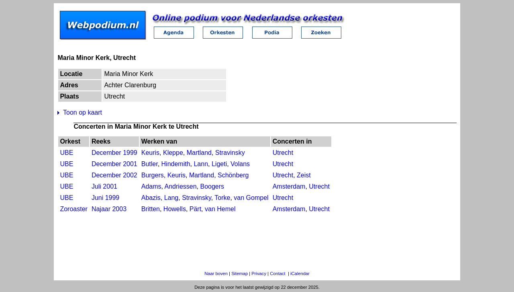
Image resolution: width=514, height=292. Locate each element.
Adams (151, 186)
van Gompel (251, 197)
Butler (149, 163)
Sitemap (239, 273)
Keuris (150, 152)
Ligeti (219, 163)
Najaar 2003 (109, 209)
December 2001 (114, 163)
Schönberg (233, 175)
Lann (201, 163)
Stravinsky (230, 152)
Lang (171, 197)
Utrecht (283, 152)
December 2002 (114, 175)
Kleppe (173, 152)
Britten (150, 209)
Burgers (152, 175)
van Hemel (220, 209)
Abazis (151, 197)
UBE (66, 152)
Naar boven (216, 273)
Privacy (258, 273)
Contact (278, 273)
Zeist (304, 175)
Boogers (212, 186)
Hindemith (175, 163)
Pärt (195, 209)
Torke (222, 197)
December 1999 (114, 152)
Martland (199, 152)
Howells (174, 209)
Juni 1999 (105, 197)
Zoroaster (73, 209)
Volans (240, 163)
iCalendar (300, 273)
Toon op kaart (82, 112)
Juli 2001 (104, 186)
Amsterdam (289, 186)
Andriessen (181, 186)
